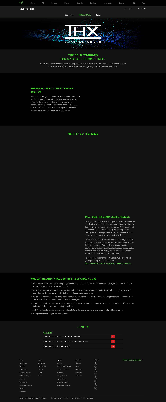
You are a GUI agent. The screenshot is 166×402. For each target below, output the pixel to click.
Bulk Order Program (25, 376)
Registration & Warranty (64, 366)
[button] (113, 336)
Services (141, 9)
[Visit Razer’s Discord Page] (95, 388)
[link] (21, 3)
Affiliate (21, 388)
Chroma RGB (69, 15)
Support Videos (61, 379)
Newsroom (78, 369)
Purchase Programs (25, 372)
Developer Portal (26, 9)
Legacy (98, 15)
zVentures (78, 372)
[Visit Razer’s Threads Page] (95, 370)
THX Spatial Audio (85, 15)
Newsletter (22, 391)
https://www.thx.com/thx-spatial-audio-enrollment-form (108, 263)
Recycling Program (62, 382)
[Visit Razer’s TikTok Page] (95, 381)
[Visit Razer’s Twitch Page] (95, 384)
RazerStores (23, 363)
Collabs (40, 376)
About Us (78, 363)
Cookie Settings (88, 398)
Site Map (53, 398)
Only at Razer (23, 382)
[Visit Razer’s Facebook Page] (95, 363)
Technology (127, 9)
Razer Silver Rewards (25, 385)
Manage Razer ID (62, 376)
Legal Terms (64, 398)
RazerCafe (22, 366)
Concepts (41, 369)
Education (22, 379)
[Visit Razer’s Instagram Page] (95, 367)
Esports (40, 372)
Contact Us (78, 376)
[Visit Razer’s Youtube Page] (95, 377)
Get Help (59, 363)
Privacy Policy (76, 398)
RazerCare (60, 372)
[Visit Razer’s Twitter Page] (95, 374)
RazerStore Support (62, 369)
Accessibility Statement (64, 385)
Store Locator (23, 369)
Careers (77, 366)
